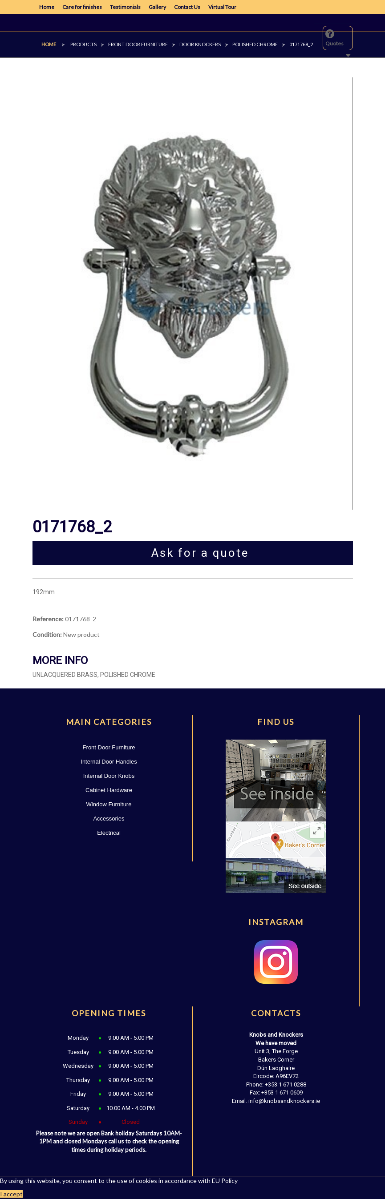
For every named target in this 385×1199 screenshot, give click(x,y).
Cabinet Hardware (108, 790)
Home (46, 7)
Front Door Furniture (109, 747)
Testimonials (125, 7)
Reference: (48, 619)
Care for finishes (82, 7)
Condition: (47, 634)
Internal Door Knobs (109, 776)
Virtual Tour (222, 7)
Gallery (157, 7)
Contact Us (187, 7)
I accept (11, 1194)
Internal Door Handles (109, 761)
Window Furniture (109, 804)
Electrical (109, 832)
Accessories (108, 818)
